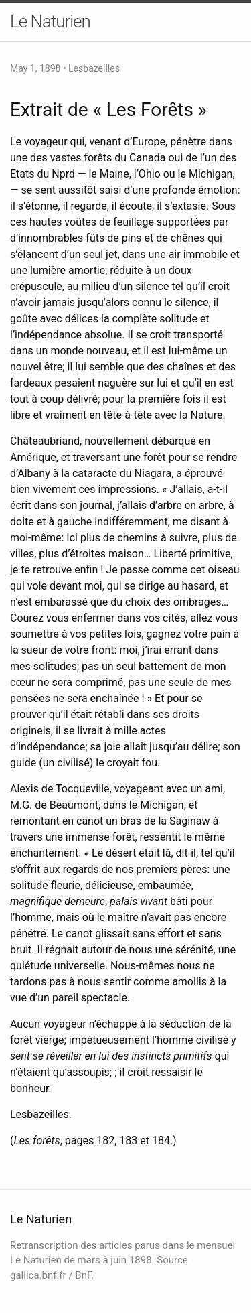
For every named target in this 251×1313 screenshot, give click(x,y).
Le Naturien (50, 21)
